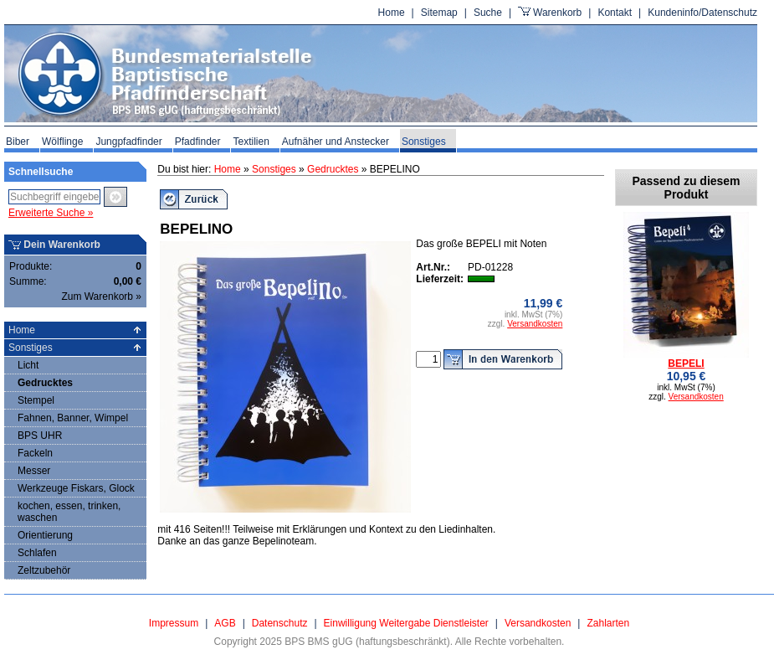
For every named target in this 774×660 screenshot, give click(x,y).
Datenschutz (280, 623)
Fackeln (35, 453)
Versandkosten (534, 323)
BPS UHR (40, 435)
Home (391, 12)
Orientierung (45, 535)
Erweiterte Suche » (50, 213)
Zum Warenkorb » (101, 296)
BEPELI (686, 363)
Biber (17, 141)
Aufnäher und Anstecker (335, 141)
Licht (28, 365)
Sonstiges (424, 141)
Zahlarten (608, 623)
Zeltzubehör (44, 570)
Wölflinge (62, 141)
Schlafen (37, 553)
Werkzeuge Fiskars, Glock (76, 488)
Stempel (36, 400)
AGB (224, 623)
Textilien (251, 141)
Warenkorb (557, 12)
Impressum (173, 623)
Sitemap (439, 12)
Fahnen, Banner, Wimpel (73, 418)
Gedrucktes (45, 383)
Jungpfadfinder (128, 141)
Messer (34, 471)
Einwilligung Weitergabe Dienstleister (406, 623)
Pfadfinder (198, 141)
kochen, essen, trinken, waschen (69, 511)
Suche (488, 12)
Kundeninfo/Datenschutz (702, 12)
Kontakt (614, 12)
